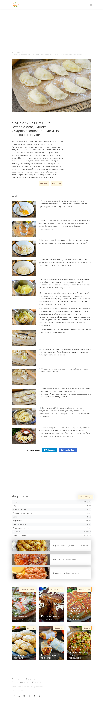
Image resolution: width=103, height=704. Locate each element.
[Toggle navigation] (91, 5)
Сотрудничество (20, 682)
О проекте (17, 679)
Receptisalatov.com (23, 687)
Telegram (49, 450)
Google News (68, 450)
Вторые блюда (21, 52)
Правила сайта (17, 691)
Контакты (37, 682)
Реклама (30, 679)
